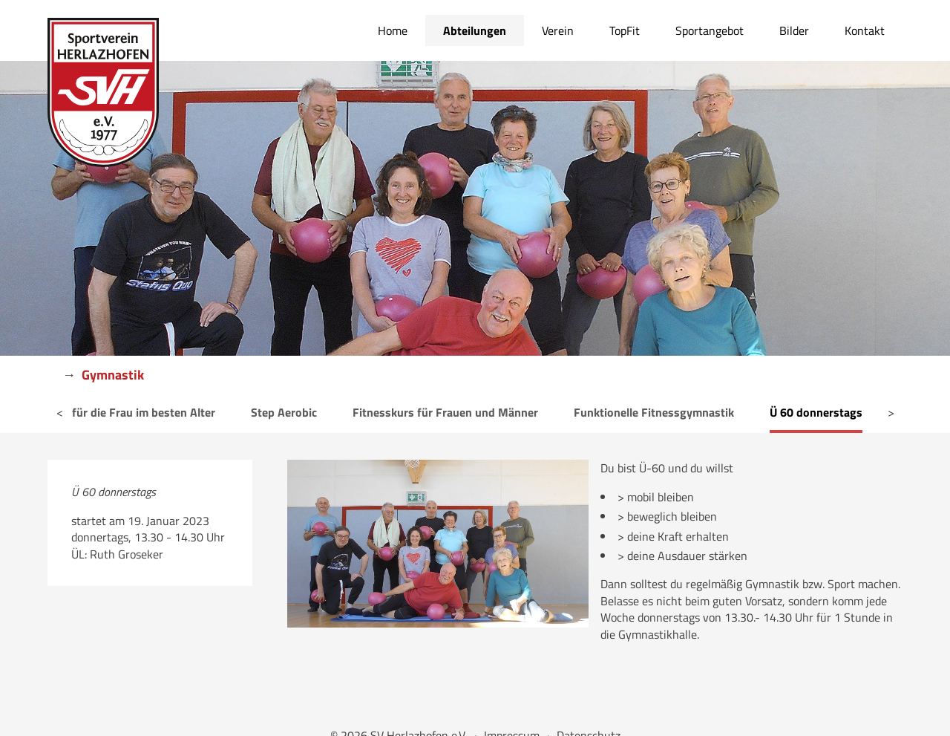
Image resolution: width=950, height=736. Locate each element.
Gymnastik (113, 375)
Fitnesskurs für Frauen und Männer (445, 412)
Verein (558, 30)
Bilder (794, 30)
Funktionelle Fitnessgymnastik (654, 412)
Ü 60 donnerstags (816, 412)
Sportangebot (709, 30)
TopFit (624, 30)
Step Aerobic (284, 412)
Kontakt (865, 30)
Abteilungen (474, 30)
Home (392, 30)
